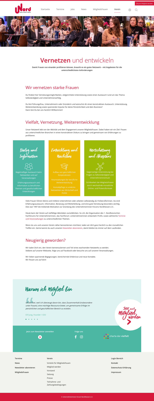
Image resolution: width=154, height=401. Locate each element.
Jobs (73, 9)
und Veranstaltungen (34, 219)
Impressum (116, 372)
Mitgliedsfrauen (100, 9)
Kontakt (114, 363)
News (83, 9)
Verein (117, 9)
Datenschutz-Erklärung (121, 367)
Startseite (45, 9)
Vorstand (51, 370)
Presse (50, 378)
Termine (60, 9)
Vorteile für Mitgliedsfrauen (58, 363)
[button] (136, 9)
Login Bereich (117, 358)
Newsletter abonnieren (72, 228)
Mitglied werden (54, 367)
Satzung (50, 374)
